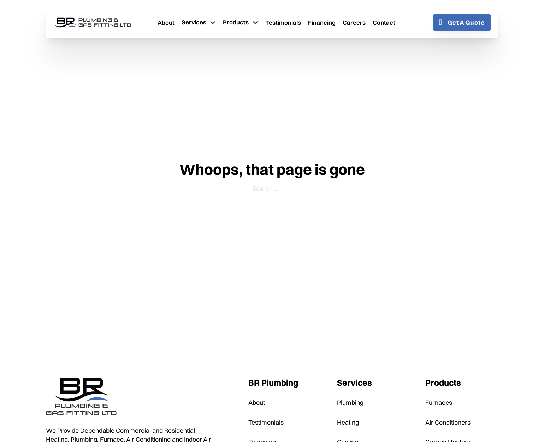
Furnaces (438, 402)
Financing (322, 22)
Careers (354, 22)
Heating (348, 422)
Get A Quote (462, 22)
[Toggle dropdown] (213, 22)
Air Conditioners (448, 422)
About (166, 22)
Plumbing (350, 402)
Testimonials (283, 22)
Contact (384, 22)
